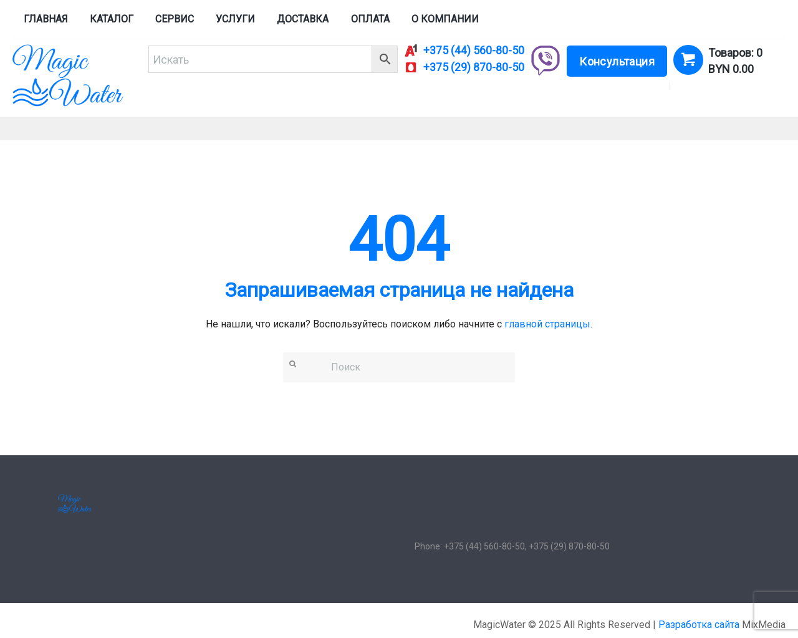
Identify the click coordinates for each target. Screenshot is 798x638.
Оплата (370, 19)
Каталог (111, 19)
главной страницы (547, 324)
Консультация (617, 61)
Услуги (235, 19)
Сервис (174, 19)
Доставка (303, 19)
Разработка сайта (698, 625)
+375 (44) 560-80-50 (473, 50)
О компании (445, 19)
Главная (46, 19)
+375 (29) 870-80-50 (473, 67)
